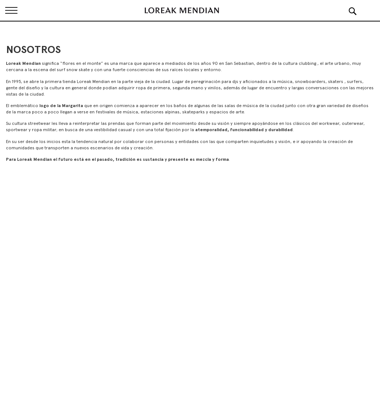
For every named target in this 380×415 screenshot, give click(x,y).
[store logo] (182, 10)
